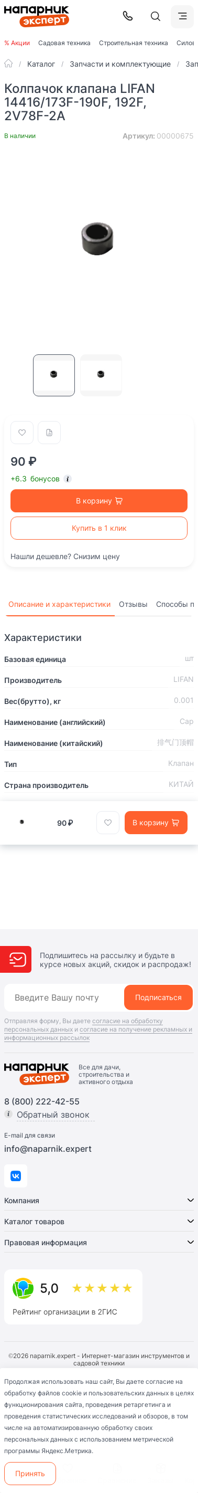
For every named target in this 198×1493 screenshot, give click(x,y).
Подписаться (158, 997)
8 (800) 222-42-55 (42, 1101)
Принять (30, 1473)
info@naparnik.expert (48, 1148)
